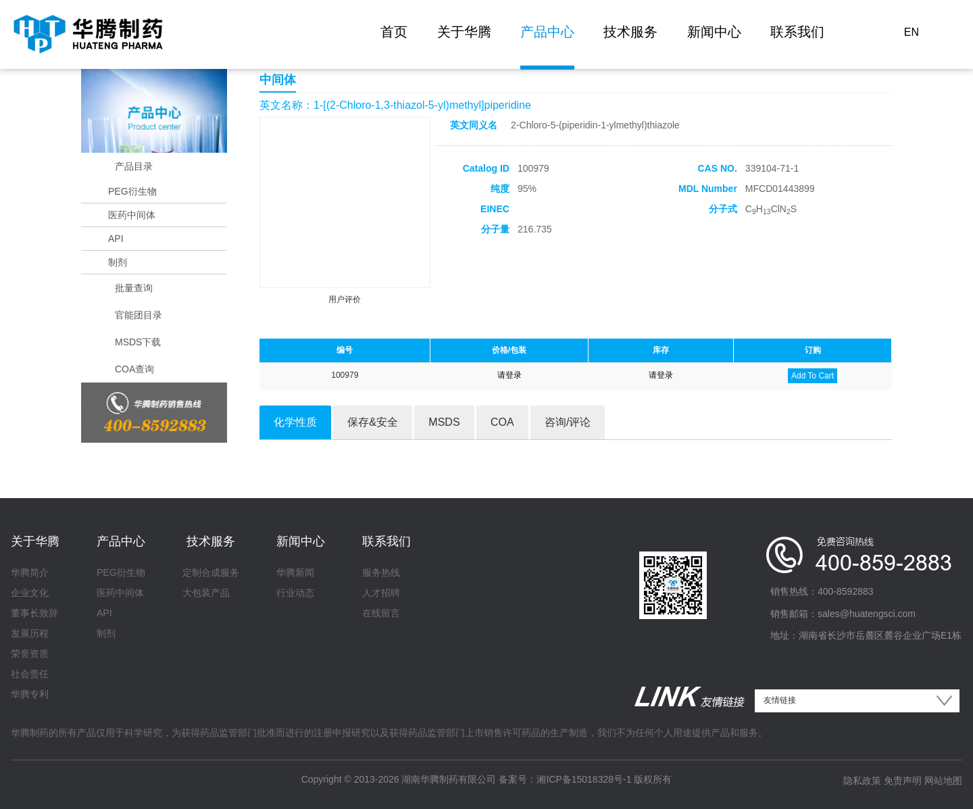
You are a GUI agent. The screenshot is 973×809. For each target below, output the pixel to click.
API (116, 238)
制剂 (117, 262)
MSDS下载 (138, 342)
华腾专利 (30, 694)
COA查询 (134, 369)
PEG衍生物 (132, 191)
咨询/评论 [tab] (568, 422)
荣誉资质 (30, 653)
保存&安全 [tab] (372, 422)
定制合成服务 (210, 572)
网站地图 (943, 780)
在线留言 (381, 613)
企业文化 (30, 592)
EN (911, 32)
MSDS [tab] (443, 422)
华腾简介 (30, 572)
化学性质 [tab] (295, 422)
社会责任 (30, 673)
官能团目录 (138, 315)
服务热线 (381, 572)
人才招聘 (381, 592)
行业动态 (295, 592)
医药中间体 (131, 215)
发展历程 (30, 633)
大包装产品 (206, 592)
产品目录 (134, 166)
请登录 (509, 375)
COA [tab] (502, 422)
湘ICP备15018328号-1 (584, 779)
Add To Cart (812, 376)
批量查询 (134, 288)
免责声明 (903, 780)
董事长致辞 (34, 613)
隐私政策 (862, 780)
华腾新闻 (295, 572)
